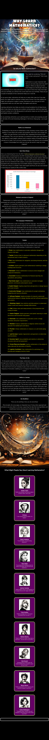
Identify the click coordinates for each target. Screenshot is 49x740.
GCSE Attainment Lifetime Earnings (34, 154)
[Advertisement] (24, 9)
